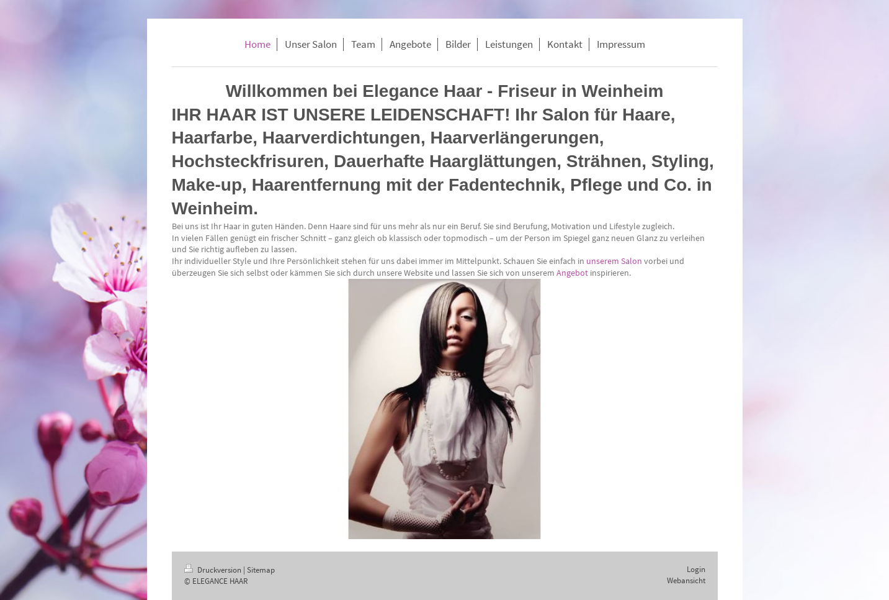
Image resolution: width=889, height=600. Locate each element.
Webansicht (686, 580)
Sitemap (261, 570)
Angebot (572, 272)
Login (696, 569)
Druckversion (213, 570)
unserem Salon (614, 260)
